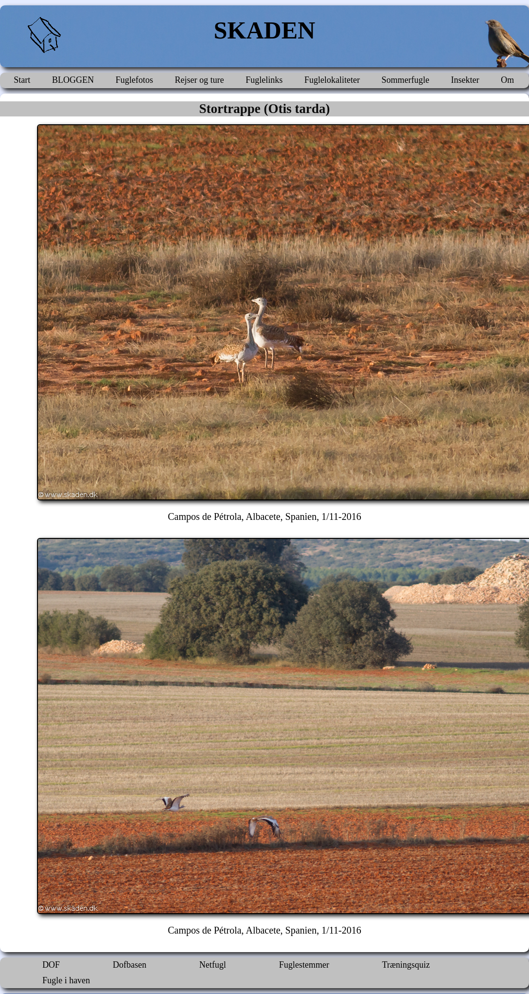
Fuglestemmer (304, 965)
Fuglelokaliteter (332, 80)
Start (22, 80)
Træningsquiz (406, 965)
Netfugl (212, 965)
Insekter (465, 80)
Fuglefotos (134, 80)
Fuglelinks (264, 80)
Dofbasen (129, 965)
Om (507, 80)
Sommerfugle (405, 80)
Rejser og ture (199, 80)
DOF (51, 965)
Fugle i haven (66, 980)
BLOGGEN (73, 80)
